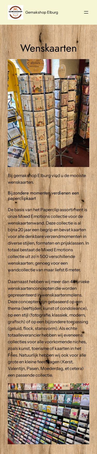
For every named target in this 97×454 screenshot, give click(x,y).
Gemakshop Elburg (41, 12)
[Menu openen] (86, 12)
